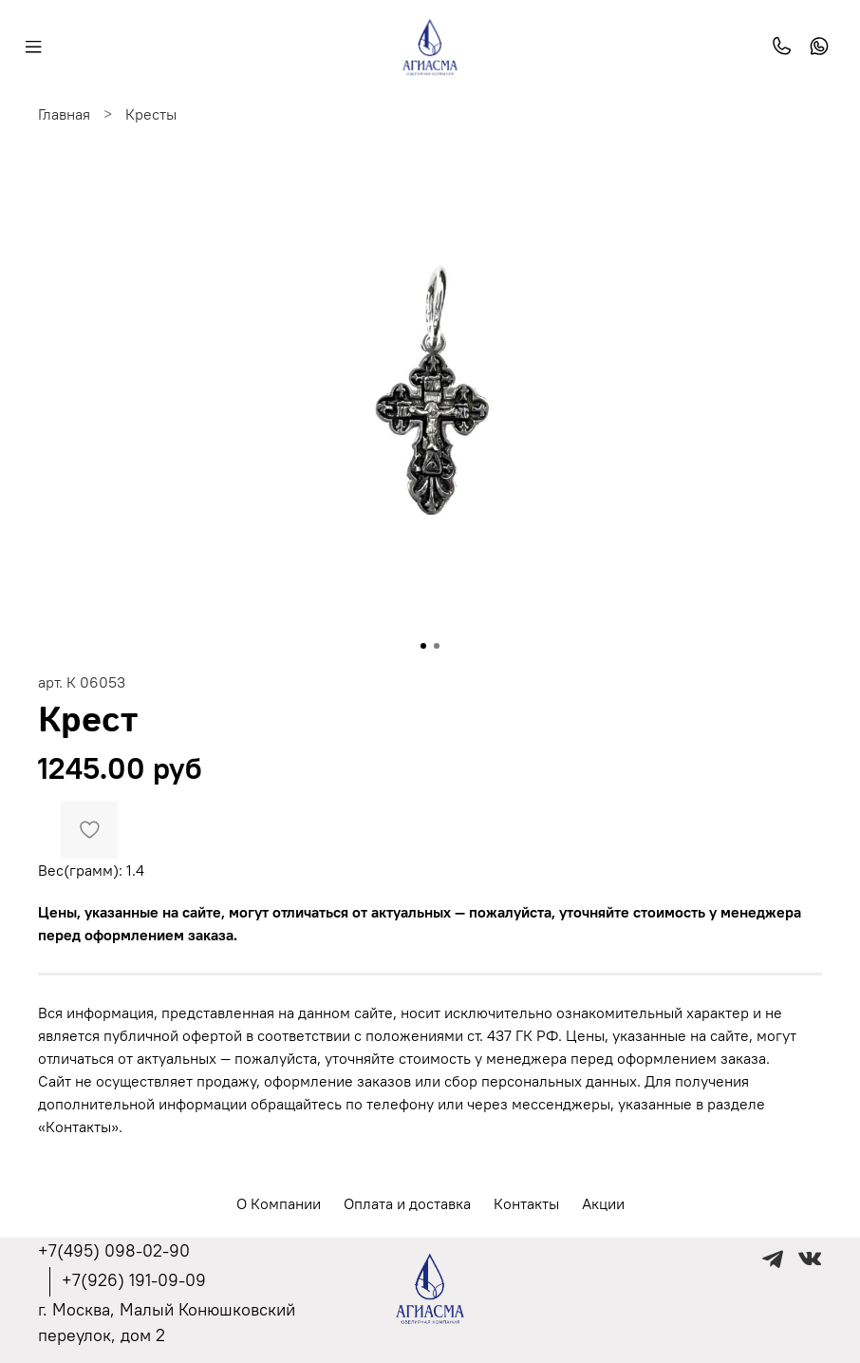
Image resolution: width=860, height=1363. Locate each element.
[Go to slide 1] (423, 646)
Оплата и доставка (407, 1203)
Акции (603, 1203)
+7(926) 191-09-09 (134, 1280)
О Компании (278, 1203)
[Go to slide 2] (436, 646)
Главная (64, 113)
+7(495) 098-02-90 (114, 1250)
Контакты (526, 1203)
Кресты (151, 113)
